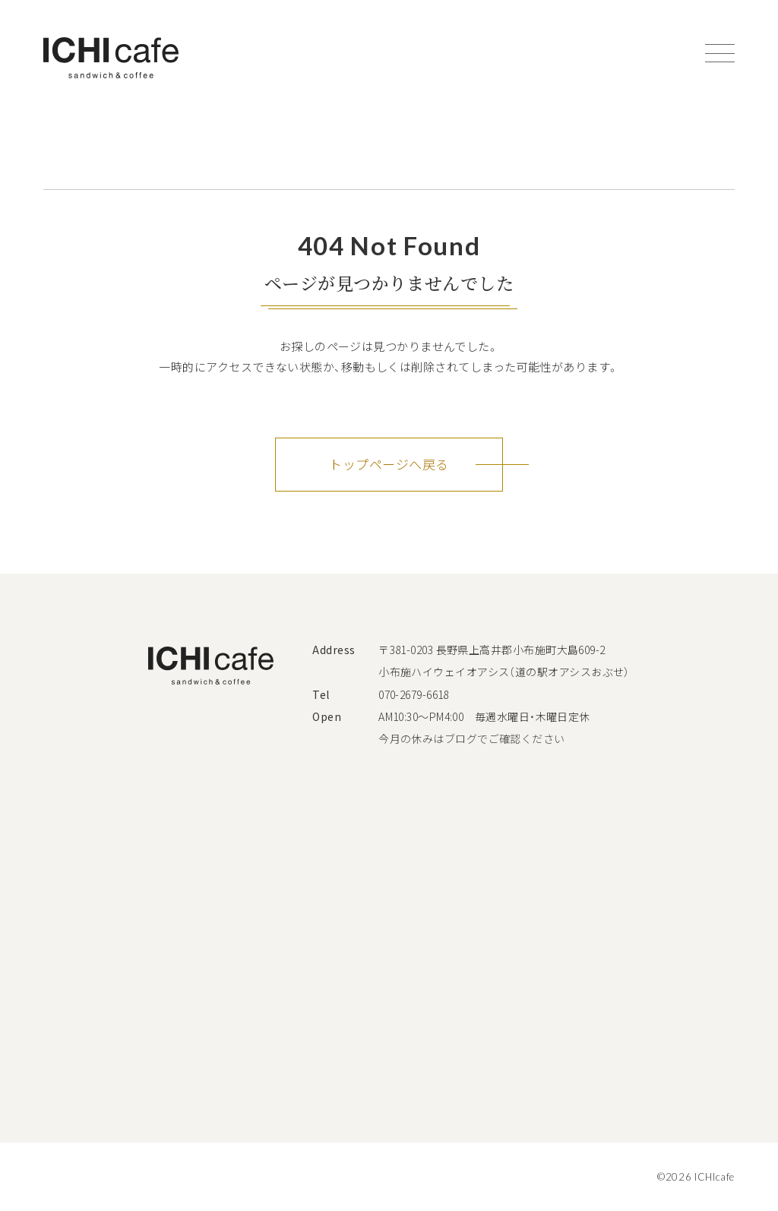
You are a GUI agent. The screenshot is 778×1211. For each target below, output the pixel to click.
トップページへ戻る (388, 463)
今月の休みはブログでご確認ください (471, 738)
